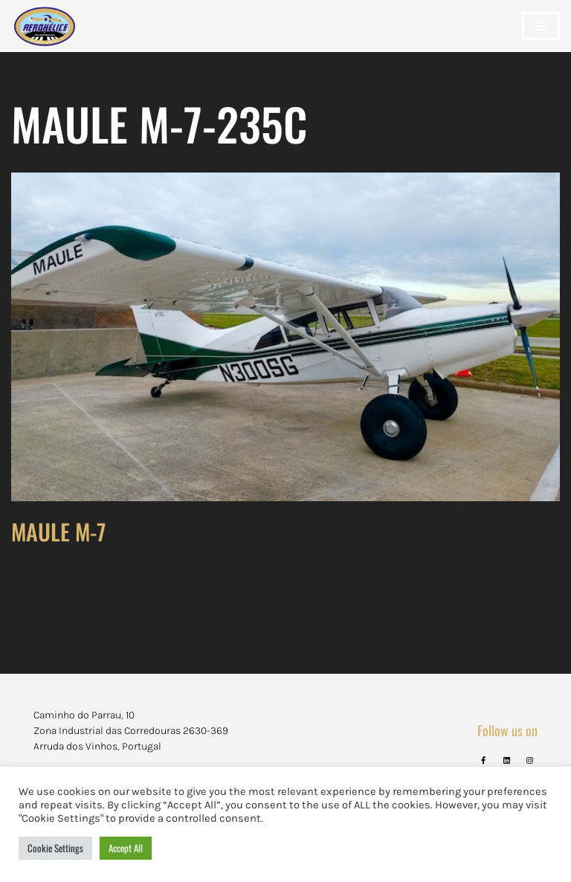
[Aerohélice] (44, 41)
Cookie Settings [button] (55, 847)
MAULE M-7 (58, 531)
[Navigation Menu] (541, 26)
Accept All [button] (126, 847)
